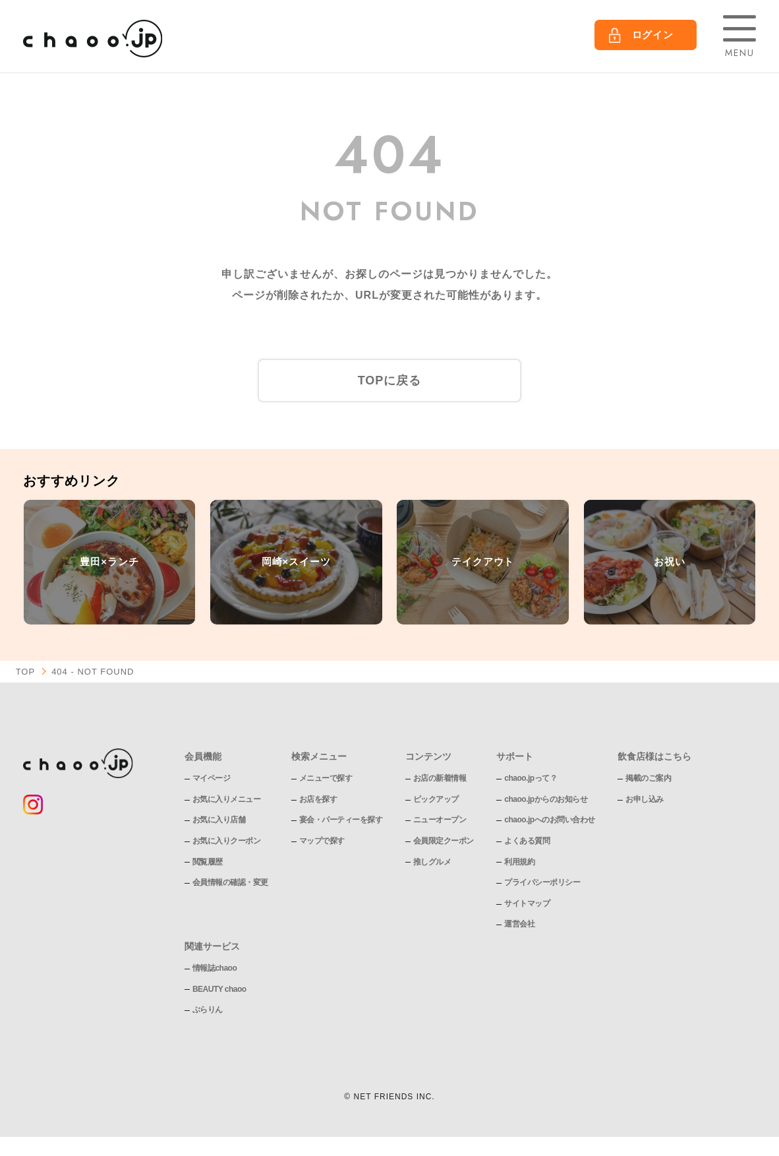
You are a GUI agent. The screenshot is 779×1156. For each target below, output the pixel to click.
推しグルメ (432, 862)
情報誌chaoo (214, 968)
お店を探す (318, 799)
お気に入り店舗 (219, 819)
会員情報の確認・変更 (230, 882)
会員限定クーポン (443, 840)
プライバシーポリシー (542, 882)
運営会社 (519, 923)
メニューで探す (326, 778)
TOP (26, 672)
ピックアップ (436, 799)
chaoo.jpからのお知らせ (545, 799)
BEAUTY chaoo (219, 989)
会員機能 (203, 756)
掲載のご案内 (648, 778)
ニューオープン (440, 819)
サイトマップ (527, 903)
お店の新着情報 (440, 778)
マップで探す (322, 840)
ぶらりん (207, 1009)
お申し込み (644, 799)
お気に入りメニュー (226, 799)
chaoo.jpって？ (530, 778)
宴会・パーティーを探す (341, 819)
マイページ (211, 778)
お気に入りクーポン (226, 840)
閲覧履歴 (207, 862)
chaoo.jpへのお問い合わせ (549, 819)
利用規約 (519, 862)
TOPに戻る (390, 380)
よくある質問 (527, 840)
